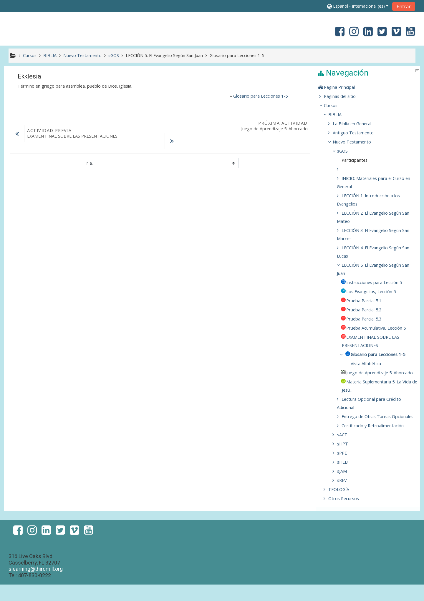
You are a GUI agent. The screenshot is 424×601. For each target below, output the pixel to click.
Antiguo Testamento (357, 133)
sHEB (346, 478)
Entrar (404, 6)
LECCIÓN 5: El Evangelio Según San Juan (164, 55)
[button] (357, 6)
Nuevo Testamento (356, 142)
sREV (346, 497)
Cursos (335, 105)
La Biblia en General (356, 123)
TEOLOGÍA (342, 506)
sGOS (346, 151)
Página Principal (343, 87)
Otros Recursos (347, 515)
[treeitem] (368, 87)
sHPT (346, 460)
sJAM (346, 487)
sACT (346, 451)
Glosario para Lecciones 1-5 (260, 96)
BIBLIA (339, 114)
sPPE (346, 469)
